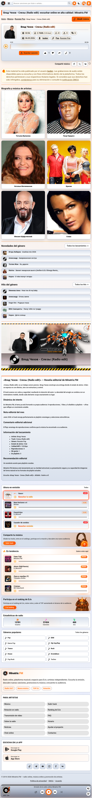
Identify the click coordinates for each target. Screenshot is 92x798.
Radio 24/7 (9, 688)
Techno (52, 659)
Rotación (46, 688)
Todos (86, 487)
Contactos (52, 733)
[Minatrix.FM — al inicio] (3, 3)
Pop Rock (9, 659)
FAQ (49, 716)
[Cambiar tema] (76, 3)
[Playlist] (88, 794)
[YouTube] (42, 766)
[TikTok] (29, 766)
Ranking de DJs (54, 710)
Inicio (3, 19)
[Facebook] (56, 766)
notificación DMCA (70, 80)
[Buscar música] (69, 3)
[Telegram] (36, 766)
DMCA (51, 781)
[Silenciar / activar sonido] (88, 789)
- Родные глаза (19, 303)
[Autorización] (89, 3)
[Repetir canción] (36, 792)
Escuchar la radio (25, 497)
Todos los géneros (81, 632)
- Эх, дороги (18, 264)
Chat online (9, 733)
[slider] (49, 47)
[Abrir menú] (9, 3)
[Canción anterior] (42, 792)
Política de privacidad (38, 781)
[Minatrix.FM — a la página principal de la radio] (13, 673)
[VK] (62, 766)
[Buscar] (42, 3)
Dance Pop (10, 643)
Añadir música (81, 19)
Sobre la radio (10, 721)
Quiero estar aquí (82, 551)
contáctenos (26, 80)
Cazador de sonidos (21, 523)
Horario (51, 721)
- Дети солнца (17, 315)
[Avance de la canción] (53, 561)
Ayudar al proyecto (55, 727)
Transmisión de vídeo (13, 716)
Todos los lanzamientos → (78, 246)
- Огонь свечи (19, 297)
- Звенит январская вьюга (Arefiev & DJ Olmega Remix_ (33, 270)
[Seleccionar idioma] (84, 3)
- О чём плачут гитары (20, 277)
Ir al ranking (10, 607)
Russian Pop (20, 19)
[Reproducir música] (49, 792)
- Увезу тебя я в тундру (25, 309)
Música (10, 19)
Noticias (7, 727)
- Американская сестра (23, 258)
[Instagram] (49, 766)
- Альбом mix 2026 (22, 252)
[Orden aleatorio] (60, 792)
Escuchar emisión (25, 526)
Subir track (9, 543)
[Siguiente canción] (55, 792)
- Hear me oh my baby (23, 290)
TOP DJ (36, 688)
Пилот (20, 493)
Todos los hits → (82, 284)
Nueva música (23, 688)
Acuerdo (58, 781)
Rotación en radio (11, 710)
